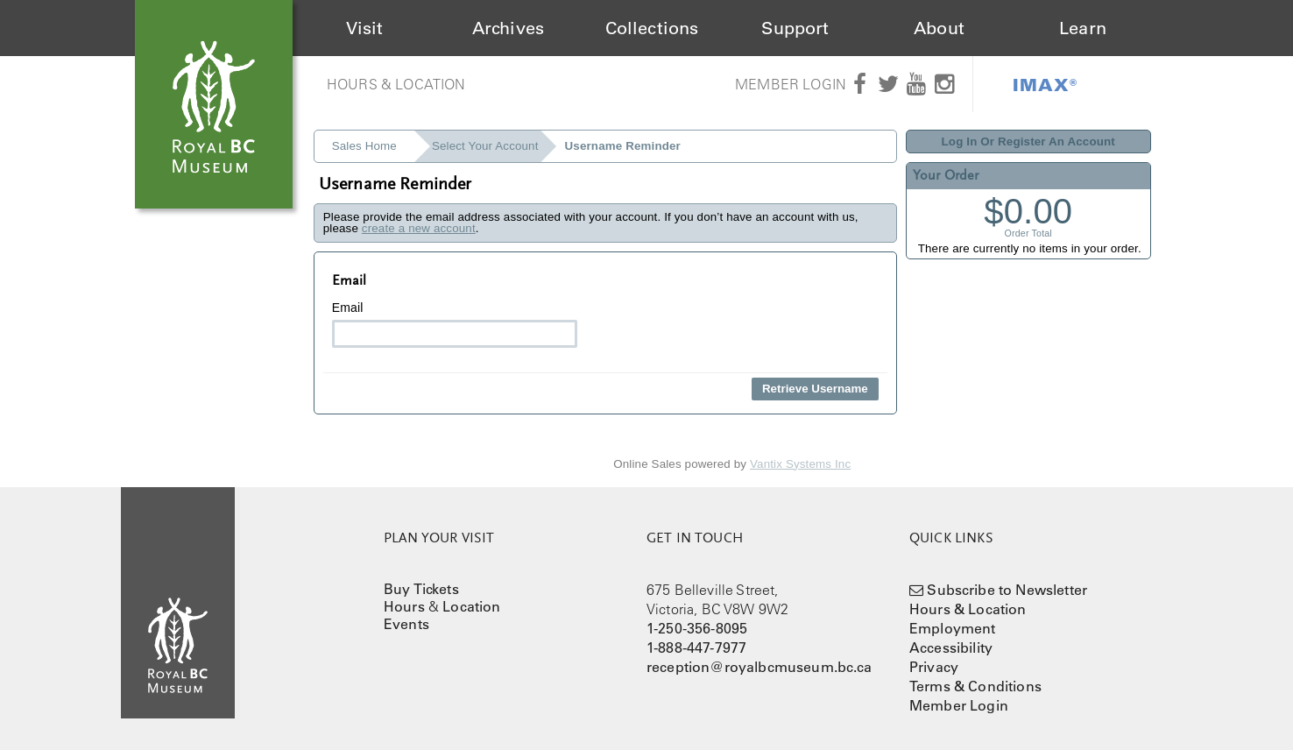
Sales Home (364, 145)
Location (471, 606)
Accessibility (951, 647)
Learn (1082, 28)
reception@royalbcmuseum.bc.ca (759, 667)
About (939, 28)
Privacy (933, 667)
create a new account (419, 228)
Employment (952, 628)
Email (454, 324)
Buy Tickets (421, 589)
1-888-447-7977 (696, 647)
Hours (404, 606)
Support (795, 28)
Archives (508, 28)
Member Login (790, 84)
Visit (365, 28)
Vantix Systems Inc (800, 464)
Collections (652, 28)
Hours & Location (396, 84)
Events (406, 624)
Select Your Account (485, 145)
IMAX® (1045, 84)
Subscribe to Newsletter (1007, 589)
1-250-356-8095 (696, 628)
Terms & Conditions (975, 686)
